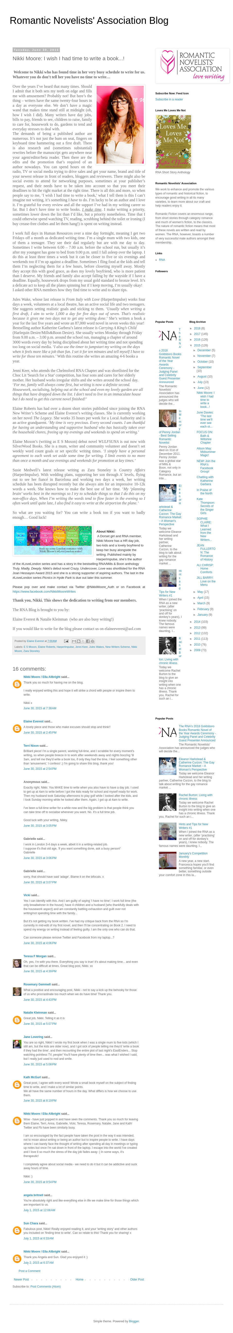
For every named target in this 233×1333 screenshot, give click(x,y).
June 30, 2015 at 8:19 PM (40, 1100)
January (202, 614)
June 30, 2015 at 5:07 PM (40, 1024)
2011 (197, 638)
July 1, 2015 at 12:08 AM (39, 1210)
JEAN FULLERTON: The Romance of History (206, 552)
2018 (197, 328)
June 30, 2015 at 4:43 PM (40, 999)
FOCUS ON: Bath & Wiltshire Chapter (205, 437)
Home (79, 1279)
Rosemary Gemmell (37, 984)
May (200, 592)
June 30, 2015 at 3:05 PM (40, 825)
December (204, 350)
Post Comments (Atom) (45, 1286)
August (202, 376)
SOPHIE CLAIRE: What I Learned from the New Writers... (204, 529)
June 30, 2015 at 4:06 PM (40, 943)
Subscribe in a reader (169, 99)
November (204, 356)
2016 (197, 339)
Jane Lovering (33, 1037)
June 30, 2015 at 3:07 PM (40, 882)
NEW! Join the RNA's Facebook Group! (206, 466)
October (202, 361)
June (200, 388)
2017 (197, 334)
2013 (197, 627)
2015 (197, 345)
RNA (162, 260)
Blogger (134, 1321)
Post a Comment (29, 1271)
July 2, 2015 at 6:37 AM (39, 1262)
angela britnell (33, 1195)
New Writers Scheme (117, 646)
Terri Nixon (31, 745)
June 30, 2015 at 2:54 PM (40, 769)
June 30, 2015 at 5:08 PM (40, 1064)
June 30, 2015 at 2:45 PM (40, 732)
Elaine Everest (33, 721)
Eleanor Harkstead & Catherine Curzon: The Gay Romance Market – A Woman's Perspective (170, 505)
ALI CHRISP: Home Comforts (205, 568)
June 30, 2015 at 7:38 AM (40, 708)
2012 (197, 633)
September (204, 367)
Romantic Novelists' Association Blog (89, 20)
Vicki (27, 895)
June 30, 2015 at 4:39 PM (40, 971)
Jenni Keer (81, 646)
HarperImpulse (65, 646)
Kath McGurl (32, 1077)
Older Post (137, 1279)
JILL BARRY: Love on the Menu (206, 581)
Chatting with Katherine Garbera (205, 480)
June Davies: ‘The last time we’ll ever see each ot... (205, 419)
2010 (197, 644)
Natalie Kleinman (35, 1012)
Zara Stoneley (32, 650)
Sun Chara (31, 1223)
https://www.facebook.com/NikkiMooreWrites (44, 591)
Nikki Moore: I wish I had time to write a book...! (205, 400)
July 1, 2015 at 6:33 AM (39, 1238)
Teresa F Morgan (35, 956)
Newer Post (21, 1279)
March (201, 603)
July (200, 382)
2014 (197, 621)
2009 (197, 650)
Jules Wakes (96, 646)
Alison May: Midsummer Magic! (206, 452)
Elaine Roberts (46, 646)
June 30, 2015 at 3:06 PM (40, 858)
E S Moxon (30, 646)
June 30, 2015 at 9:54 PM (40, 1182)
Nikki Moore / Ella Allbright (42, 677)
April (200, 597)
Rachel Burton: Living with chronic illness (196, 796)
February (203, 609)
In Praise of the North (204, 491)
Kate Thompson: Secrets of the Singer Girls (206, 506)
